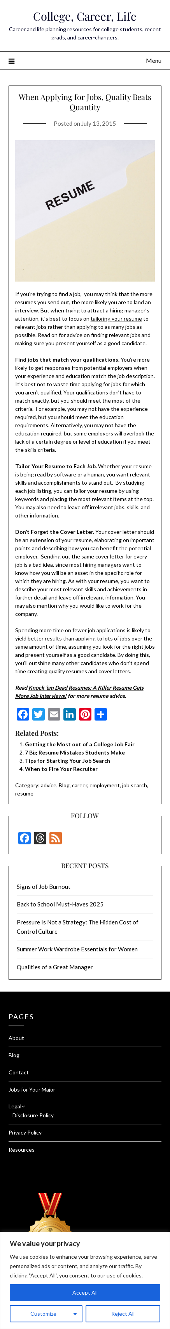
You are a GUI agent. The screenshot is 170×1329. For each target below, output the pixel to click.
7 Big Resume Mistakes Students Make (75, 752)
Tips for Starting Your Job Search (67, 760)
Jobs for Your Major (32, 1089)
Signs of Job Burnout (43, 886)
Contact (19, 1072)
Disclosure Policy (33, 1115)
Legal (15, 1106)
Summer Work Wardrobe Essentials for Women (77, 949)
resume (24, 793)
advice (48, 785)
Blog (64, 785)
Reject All (123, 1313)
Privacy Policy (25, 1132)
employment (104, 785)
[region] (85, 1280)
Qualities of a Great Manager (55, 966)
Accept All (85, 1292)
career (79, 785)
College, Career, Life (85, 16)
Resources (22, 1149)
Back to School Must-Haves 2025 (60, 904)
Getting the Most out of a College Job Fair (80, 744)
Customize (43, 1313)
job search (134, 785)
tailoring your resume (116, 318)
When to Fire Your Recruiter (61, 768)
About (16, 1038)
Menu (153, 60)
